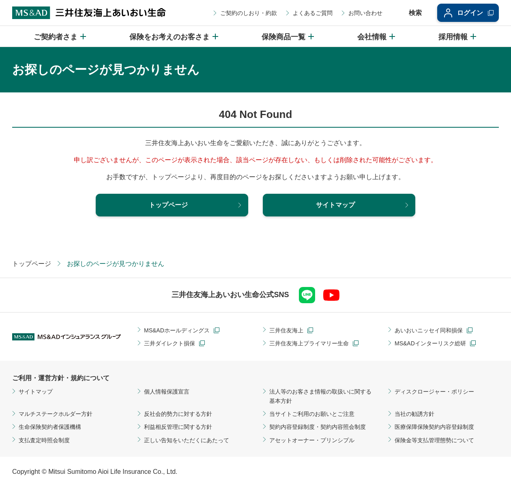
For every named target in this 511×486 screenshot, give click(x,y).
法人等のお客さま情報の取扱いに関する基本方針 (320, 396)
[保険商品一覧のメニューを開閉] (288, 36)
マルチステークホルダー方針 (55, 414)
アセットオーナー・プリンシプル (311, 440)
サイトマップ (36, 391)
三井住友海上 (286, 330)
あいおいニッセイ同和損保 (429, 330)
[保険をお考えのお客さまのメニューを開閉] (174, 36)
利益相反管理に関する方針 (178, 427)
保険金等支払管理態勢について (434, 440)
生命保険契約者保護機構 (50, 427)
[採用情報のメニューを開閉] (457, 36)
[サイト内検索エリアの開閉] (409, 13)
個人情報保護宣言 (166, 391)
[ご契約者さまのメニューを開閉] (60, 36)
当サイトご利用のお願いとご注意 (311, 414)
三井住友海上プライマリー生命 (309, 343)
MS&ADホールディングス (177, 330)
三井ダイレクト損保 (169, 343)
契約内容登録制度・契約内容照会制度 (317, 427)
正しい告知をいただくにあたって (186, 440)
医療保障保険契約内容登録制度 (434, 427)
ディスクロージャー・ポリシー (434, 391)
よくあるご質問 (313, 13)
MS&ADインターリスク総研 (430, 343)
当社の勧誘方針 (414, 414)
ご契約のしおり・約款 (248, 13)
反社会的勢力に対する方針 (178, 414)
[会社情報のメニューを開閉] (376, 36)
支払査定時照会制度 (44, 440)
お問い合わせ (365, 13)
